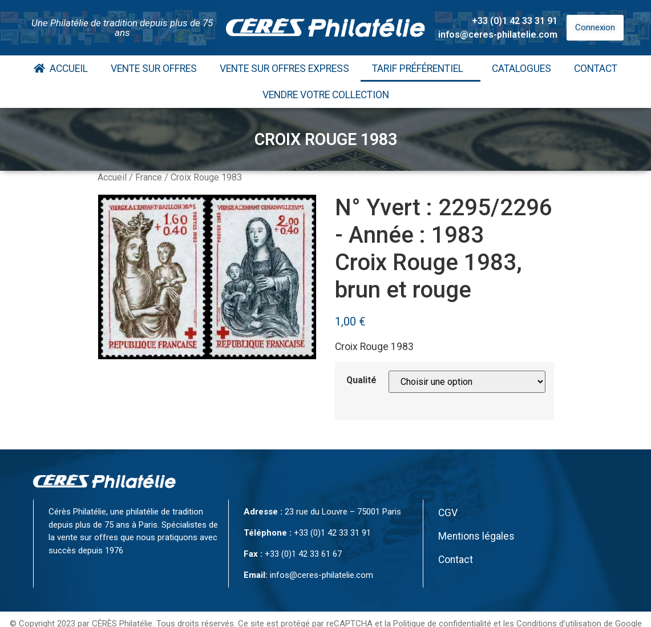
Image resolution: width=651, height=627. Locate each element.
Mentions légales (476, 536)
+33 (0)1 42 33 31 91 (514, 20)
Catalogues (521, 68)
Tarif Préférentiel (420, 68)
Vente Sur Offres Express (284, 68)
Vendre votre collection (325, 95)
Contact (595, 68)
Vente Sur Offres (154, 68)
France (148, 177)
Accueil (61, 68)
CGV (448, 513)
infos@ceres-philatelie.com (497, 34)
